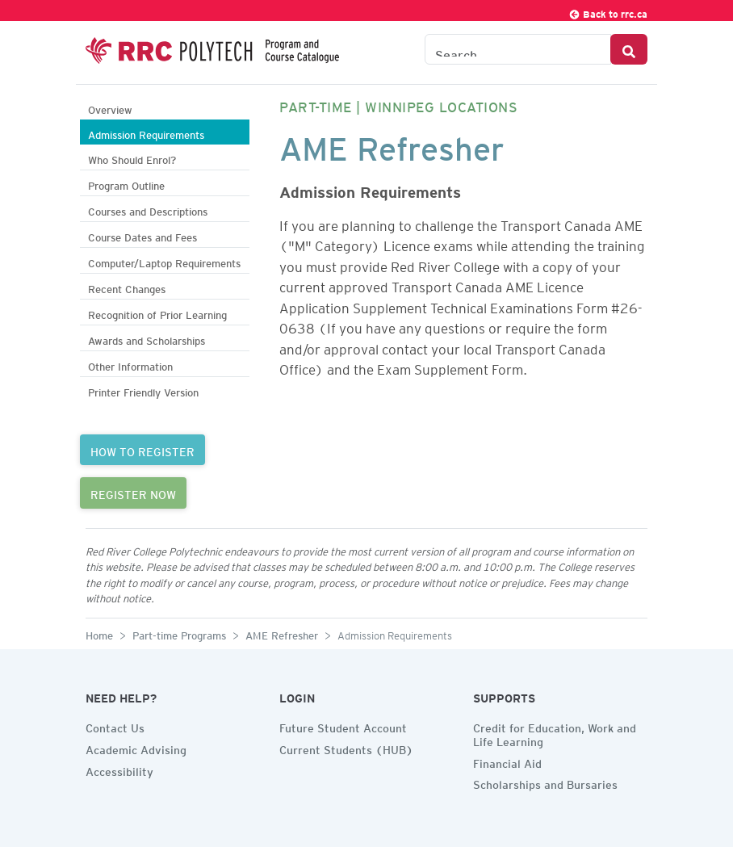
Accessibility (119, 769)
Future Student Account (343, 726)
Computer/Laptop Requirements (164, 261)
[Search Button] (628, 49)
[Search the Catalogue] (518, 49)
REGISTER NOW (133, 492)
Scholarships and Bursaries (545, 782)
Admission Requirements (146, 132)
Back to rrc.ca (607, 11)
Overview (110, 107)
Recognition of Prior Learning (157, 313)
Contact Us (115, 726)
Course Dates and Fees (142, 235)
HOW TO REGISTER (142, 450)
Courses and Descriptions (147, 209)
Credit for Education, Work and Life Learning (554, 733)
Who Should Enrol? (132, 157)
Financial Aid (507, 761)
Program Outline (126, 183)
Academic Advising (136, 748)
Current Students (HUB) (346, 748)
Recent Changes (126, 287)
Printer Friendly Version (143, 390)
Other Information (130, 364)
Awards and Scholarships (146, 338)
